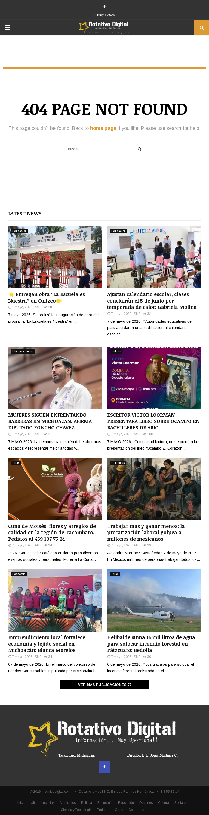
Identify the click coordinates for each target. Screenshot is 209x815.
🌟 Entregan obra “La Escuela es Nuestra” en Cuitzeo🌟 (46, 297)
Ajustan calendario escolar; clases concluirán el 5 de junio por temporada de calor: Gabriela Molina (152, 300)
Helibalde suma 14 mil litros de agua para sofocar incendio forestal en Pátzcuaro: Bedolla (151, 643)
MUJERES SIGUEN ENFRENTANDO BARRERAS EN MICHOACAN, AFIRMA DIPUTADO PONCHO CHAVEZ (50, 421)
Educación (19, 230)
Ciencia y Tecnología (76, 810)
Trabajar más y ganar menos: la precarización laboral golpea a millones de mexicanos (146, 532)
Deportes (146, 803)
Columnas (118, 462)
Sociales (180, 803)
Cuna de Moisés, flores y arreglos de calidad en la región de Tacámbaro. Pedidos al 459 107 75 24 (52, 532)
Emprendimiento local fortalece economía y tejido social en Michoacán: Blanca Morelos (46, 643)
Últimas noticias (22, 351)
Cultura (116, 351)
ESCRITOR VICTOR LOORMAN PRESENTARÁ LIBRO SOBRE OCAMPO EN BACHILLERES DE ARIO (153, 421)
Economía (19, 574)
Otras (15, 462)
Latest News (24, 213)
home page (103, 128)
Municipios (68, 803)
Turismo (103, 810)
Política (86, 803)
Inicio (21, 803)
